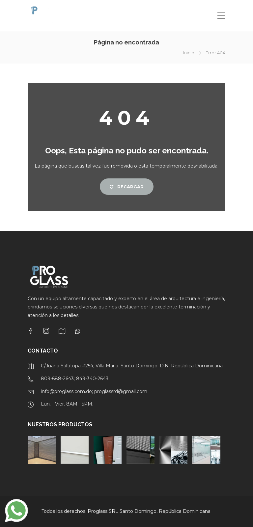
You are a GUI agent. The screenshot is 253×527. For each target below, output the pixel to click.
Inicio (188, 52)
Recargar (127, 186)
